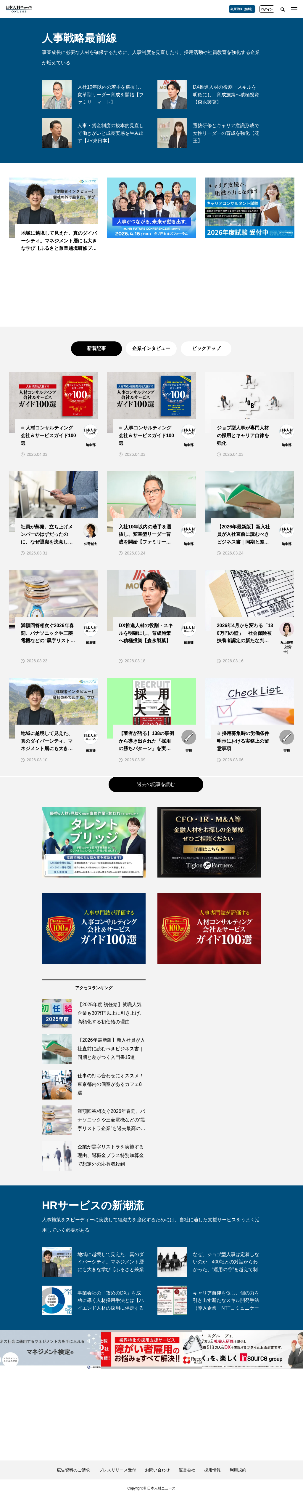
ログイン (267, 9)
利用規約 (238, 1472)
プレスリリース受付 (117, 1472)
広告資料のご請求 (73, 1472)
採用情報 (212, 1472)
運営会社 (187, 1472)
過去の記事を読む (156, 786)
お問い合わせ (157, 1472)
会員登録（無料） (242, 9)
